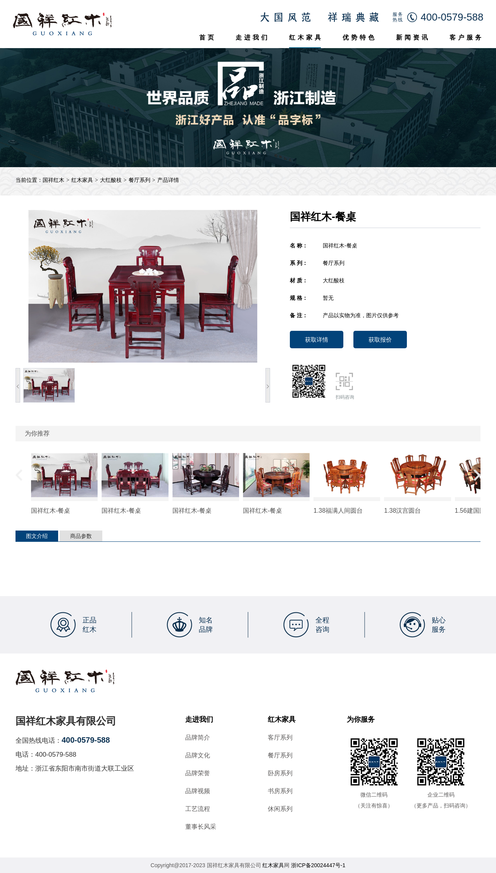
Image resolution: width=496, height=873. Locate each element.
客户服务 (467, 38)
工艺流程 (197, 809)
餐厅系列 (139, 180)
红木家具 (306, 38)
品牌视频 (197, 791)
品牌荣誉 (197, 773)
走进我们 (253, 38)
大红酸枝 (111, 180)
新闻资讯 (413, 38)
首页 (207, 38)
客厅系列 (280, 738)
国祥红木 (53, 180)
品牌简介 (197, 738)
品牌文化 (197, 755)
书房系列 (280, 791)
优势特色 (360, 38)
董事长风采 (200, 827)
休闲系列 (280, 809)
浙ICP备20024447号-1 (318, 865)
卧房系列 (280, 773)
